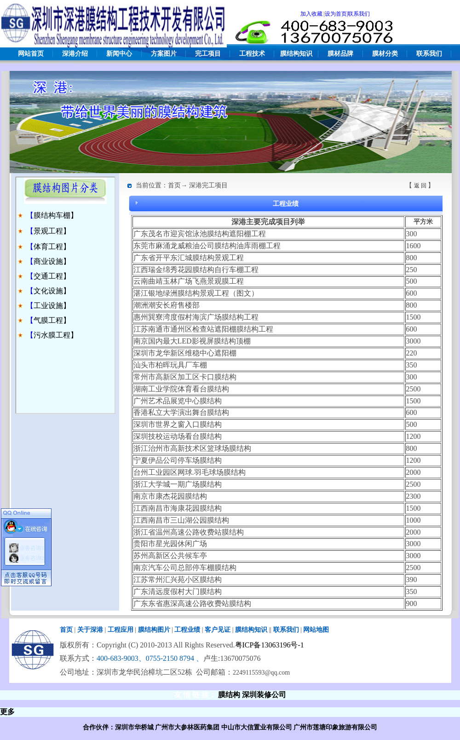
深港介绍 (75, 53)
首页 (66, 629)
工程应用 (120, 629)
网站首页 (31, 53)
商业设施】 (52, 261)
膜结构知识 (296, 53)
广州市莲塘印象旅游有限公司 (335, 727)
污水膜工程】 (56, 335)
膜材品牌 (340, 53)
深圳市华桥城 (134, 727)
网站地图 (316, 629)
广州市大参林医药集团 (187, 727)
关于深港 (90, 629)
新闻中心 (119, 53)
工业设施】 (52, 305)
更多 (7, 712)
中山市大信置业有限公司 (256, 727)
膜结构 (229, 695)
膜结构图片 (154, 629)
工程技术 (252, 53)
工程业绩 (187, 629)
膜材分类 (385, 53)
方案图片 (164, 53)
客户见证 (217, 629)
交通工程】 (52, 276)
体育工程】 (52, 247)
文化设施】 (52, 291)
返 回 (420, 185)
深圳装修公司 (264, 695)
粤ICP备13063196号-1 (269, 645)
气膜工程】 (52, 320)
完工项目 (208, 53)
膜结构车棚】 (56, 215)
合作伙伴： (99, 727)
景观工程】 (52, 231)
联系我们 (429, 53)
